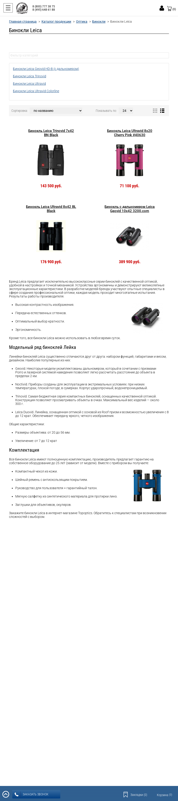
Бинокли (98, 21)
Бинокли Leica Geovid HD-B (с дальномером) (46, 69)
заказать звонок (31, 795)
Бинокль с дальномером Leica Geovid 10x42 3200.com (130, 209)
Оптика (81, 21)
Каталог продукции (56, 21)
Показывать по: (106, 111)
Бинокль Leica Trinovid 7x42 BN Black (51, 133)
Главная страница (23, 21)
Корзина (164, 795)
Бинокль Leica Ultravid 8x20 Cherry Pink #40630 (129, 133)
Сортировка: (19, 111)
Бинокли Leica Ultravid (29, 83)
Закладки (138, 795)
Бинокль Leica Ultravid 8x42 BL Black (51, 209)
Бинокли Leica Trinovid (29, 76)
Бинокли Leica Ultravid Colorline (36, 91)
